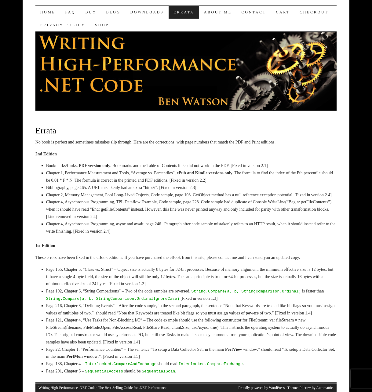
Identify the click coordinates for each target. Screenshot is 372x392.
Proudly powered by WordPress (261, 388)
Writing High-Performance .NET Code (67, 388)
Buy (90, 12)
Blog (113, 12)
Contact (254, 12)
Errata (183, 12)
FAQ (70, 12)
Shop (102, 25)
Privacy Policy (62, 25)
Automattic (324, 388)
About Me (218, 12)
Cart (283, 12)
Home (48, 12)
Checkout (314, 12)
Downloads (147, 12)
